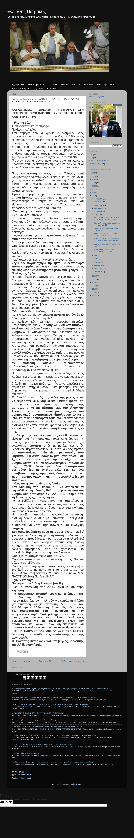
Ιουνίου (97, 255)
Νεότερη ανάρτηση (21, 661)
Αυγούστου (98, 212)
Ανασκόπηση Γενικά (105, 84)
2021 (94, 189)
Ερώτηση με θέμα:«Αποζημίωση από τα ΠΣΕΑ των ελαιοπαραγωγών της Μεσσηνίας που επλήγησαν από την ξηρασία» (56, 697)
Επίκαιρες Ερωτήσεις (20, 88)
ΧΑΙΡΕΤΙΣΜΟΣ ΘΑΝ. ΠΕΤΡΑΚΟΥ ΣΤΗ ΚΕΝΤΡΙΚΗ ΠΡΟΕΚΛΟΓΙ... (106, 240)
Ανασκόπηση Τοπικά (36, 84)
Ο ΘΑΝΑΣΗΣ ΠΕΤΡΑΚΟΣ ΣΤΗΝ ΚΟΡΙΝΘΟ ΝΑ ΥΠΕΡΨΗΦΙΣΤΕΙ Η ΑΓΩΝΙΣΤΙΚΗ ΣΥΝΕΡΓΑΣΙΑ (47, 727)
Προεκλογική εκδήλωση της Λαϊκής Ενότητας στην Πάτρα (106, 234)
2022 (94, 186)
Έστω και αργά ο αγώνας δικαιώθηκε (25, 753)
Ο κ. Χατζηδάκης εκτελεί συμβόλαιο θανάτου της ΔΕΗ (107, 224)
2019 (94, 196)
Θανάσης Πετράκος (26, 11)
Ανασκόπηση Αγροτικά (58, 84)
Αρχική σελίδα (18, 84)
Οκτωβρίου (98, 205)
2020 (94, 192)
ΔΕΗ (91, 158)
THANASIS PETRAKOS (23, 775)
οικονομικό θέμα (95, 164)
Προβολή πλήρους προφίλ (21, 778)
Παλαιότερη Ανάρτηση (72, 661)
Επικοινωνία (52, 88)
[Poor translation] (9, 802)
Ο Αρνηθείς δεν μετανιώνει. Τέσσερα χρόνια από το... (107, 229)
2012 (94, 295)
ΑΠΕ (91, 155)
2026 (94, 173)
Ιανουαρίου (98, 272)
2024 (94, 179)
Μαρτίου (97, 265)
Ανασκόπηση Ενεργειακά (82, 84)
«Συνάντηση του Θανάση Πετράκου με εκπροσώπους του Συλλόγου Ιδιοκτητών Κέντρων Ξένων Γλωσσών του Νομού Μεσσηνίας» (60, 689)
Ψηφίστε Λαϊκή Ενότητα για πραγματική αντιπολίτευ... (104, 250)
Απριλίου (97, 262)
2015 (94, 286)
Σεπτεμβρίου (99, 208)
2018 (94, 276)
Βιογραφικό (38, 88)
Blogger (79, 784)
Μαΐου (96, 259)
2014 (94, 289)
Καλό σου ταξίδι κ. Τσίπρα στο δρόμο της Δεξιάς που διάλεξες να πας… (38, 720)
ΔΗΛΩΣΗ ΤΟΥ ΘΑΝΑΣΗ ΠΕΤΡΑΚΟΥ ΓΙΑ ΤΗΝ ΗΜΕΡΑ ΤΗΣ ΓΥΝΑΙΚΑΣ (38, 713)
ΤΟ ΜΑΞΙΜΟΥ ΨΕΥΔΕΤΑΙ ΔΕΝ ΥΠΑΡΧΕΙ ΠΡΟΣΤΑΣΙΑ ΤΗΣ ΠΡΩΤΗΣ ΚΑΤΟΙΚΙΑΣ (42, 744)
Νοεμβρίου (98, 202)
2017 (94, 279)
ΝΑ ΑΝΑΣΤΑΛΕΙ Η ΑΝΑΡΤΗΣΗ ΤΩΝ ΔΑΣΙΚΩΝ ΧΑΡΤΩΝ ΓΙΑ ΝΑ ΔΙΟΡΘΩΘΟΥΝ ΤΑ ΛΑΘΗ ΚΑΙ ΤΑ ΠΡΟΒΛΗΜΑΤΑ (54, 735)
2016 (94, 282)
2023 (94, 183)
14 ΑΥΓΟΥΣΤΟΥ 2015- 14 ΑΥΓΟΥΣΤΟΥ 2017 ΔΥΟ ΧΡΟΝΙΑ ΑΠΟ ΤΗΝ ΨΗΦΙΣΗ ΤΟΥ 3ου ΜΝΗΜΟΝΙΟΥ (50, 704)
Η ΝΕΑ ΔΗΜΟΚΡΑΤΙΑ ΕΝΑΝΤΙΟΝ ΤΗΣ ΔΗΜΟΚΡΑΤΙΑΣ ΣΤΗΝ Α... (106, 219)
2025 (94, 176)
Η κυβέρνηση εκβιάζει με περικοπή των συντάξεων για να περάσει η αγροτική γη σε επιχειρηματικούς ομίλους (52, 762)
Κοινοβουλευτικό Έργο (97, 161)
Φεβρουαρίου (99, 268)
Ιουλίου (97, 215)
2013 (94, 292)
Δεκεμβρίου (98, 199)
